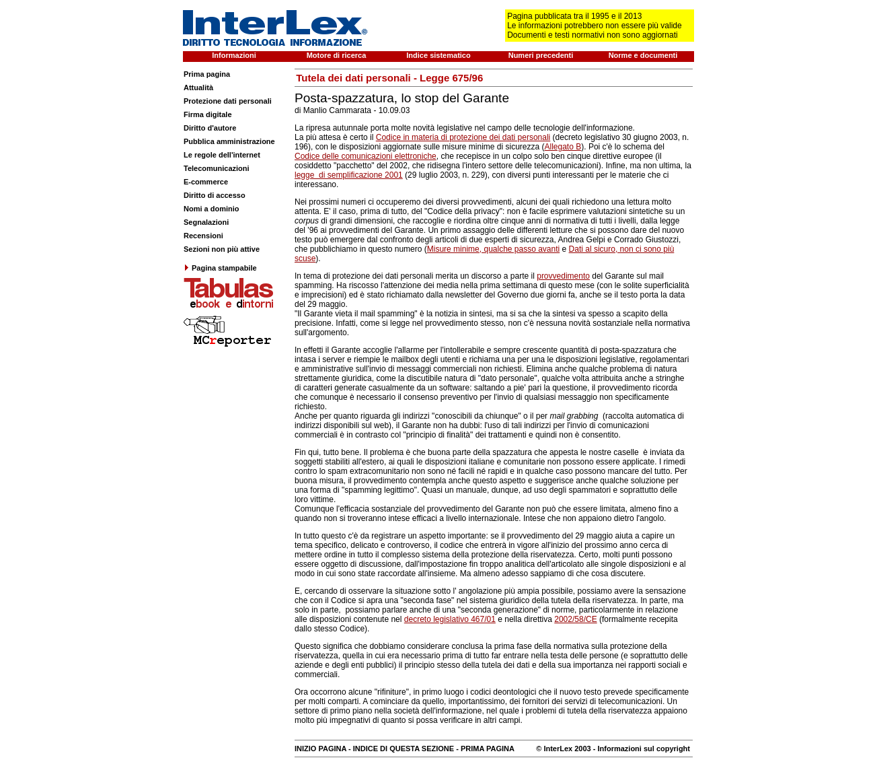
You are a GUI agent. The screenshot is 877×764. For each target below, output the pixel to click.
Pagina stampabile (220, 268)
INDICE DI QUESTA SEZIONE (403, 748)
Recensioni (203, 236)
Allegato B (563, 146)
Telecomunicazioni (217, 168)
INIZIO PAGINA (320, 748)
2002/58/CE (575, 619)
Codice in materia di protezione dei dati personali (463, 137)
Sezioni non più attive (222, 249)
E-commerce (206, 182)
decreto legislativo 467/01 (450, 619)
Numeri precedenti (541, 55)
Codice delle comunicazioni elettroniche (365, 156)
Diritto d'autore (210, 128)
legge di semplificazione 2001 (349, 175)
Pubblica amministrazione (229, 141)
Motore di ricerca (337, 55)
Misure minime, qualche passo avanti (493, 249)
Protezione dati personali (228, 101)
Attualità (198, 87)
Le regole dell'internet (222, 155)
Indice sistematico (438, 55)
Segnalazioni (206, 222)
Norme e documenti (643, 55)
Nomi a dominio (211, 209)
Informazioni (234, 55)
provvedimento (563, 276)
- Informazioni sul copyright (640, 748)
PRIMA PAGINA (487, 748)
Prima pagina (207, 74)
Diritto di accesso (214, 195)
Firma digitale (208, 114)
